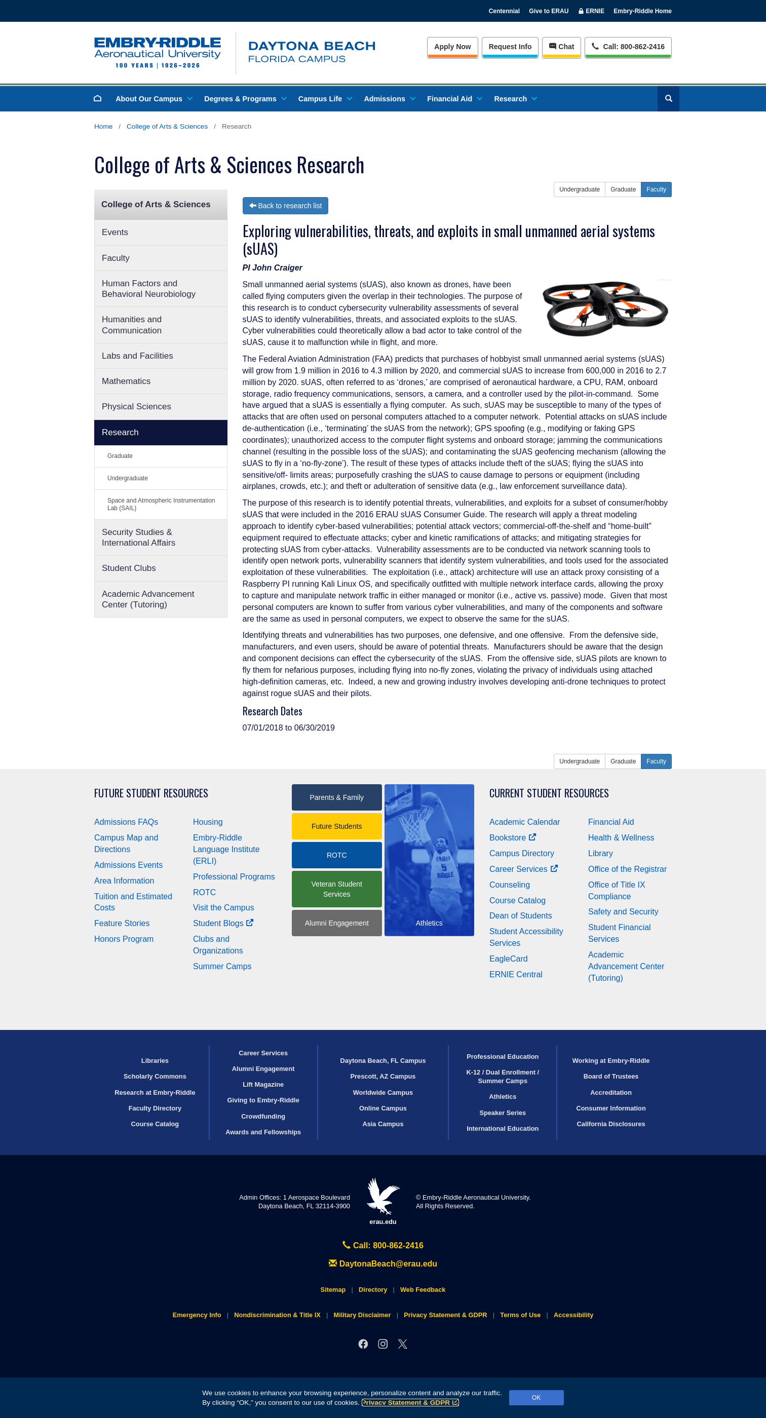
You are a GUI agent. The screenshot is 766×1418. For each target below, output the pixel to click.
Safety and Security (623, 911)
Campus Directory (521, 853)
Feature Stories (121, 923)
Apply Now (452, 47)
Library (600, 853)
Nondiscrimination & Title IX (277, 1315)
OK (536, 1397)
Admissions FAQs (126, 822)
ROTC (204, 892)
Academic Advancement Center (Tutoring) (148, 599)
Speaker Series (502, 1113)
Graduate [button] (623, 189)
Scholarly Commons (155, 1076)
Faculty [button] (656, 189)
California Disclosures (611, 1124)
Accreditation (611, 1092)
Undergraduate (127, 478)
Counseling (509, 884)
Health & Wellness (621, 837)
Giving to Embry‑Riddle (263, 1100)
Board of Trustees (611, 1076)
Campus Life (324, 99)
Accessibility (573, 1315)
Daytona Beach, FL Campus (383, 1060)
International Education (503, 1128)
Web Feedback (422, 1289)
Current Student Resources (549, 793)
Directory (373, 1289)
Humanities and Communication (132, 325)
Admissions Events (128, 865)
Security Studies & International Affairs (138, 537)
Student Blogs (223, 923)
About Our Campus (154, 99)
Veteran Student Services (337, 889)
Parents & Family (337, 797)
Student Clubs (129, 568)
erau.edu (383, 1201)
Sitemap (333, 1289)
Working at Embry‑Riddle (611, 1060)
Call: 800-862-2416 (383, 1245)
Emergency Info (197, 1315)
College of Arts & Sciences (167, 126)
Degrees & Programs (244, 99)
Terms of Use (520, 1315)
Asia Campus (382, 1124)
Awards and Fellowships (263, 1132)
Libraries (155, 1060)
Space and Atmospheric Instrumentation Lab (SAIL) (161, 504)
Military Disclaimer (362, 1315)
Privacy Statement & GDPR (410, 1402)
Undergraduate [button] (579, 189)
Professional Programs (234, 876)
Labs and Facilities (137, 356)
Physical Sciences (136, 406)
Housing (208, 822)
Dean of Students (520, 915)
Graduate (120, 455)
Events (115, 232)
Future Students (337, 826)
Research (515, 99)
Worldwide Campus (383, 1092)
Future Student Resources (151, 793)
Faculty (116, 258)
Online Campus (383, 1108)
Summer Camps (222, 966)
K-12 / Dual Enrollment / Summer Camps (502, 1076)
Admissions (389, 99)
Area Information (124, 880)
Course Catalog (517, 900)
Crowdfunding (263, 1116)
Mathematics (126, 381)
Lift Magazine (263, 1084)
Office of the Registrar (627, 869)
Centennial (504, 11)
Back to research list (285, 206)
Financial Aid (454, 99)
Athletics (502, 1096)
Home (103, 126)
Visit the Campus (223, 907)
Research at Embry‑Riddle (154, 1092)
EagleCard (508, 958)
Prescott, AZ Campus (383, 1076)
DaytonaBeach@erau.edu (383, 1263)
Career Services (523, 869)
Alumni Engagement (337, 923)
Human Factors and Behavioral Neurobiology (149, 289)
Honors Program (124, 939)
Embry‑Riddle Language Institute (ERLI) (226, 849)
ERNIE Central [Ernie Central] (516, 974)
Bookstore (513, 837)
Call (628, 46)
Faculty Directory (155, 1108)
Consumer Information (610, 1108)
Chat (561, 47)
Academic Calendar (524, 822)
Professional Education (503, 1056)
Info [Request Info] (510, 47)
